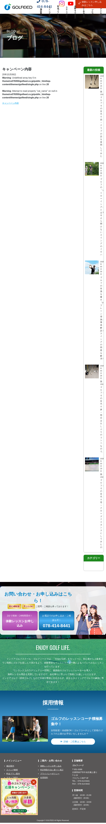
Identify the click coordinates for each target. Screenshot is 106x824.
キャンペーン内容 (11, 103)
